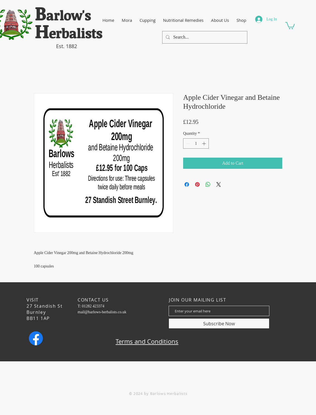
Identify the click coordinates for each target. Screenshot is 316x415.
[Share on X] (218, 184)
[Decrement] (187, 143)
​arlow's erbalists (68, 24)
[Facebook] (36, 338)
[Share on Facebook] (186, 184)
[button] (290, 25)
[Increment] (204, 143)
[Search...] (204, 37)
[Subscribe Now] (219, 323)
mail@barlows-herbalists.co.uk (102, 312)
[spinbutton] (196, 143)
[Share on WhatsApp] (208, 184)
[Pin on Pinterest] (197, 184)
